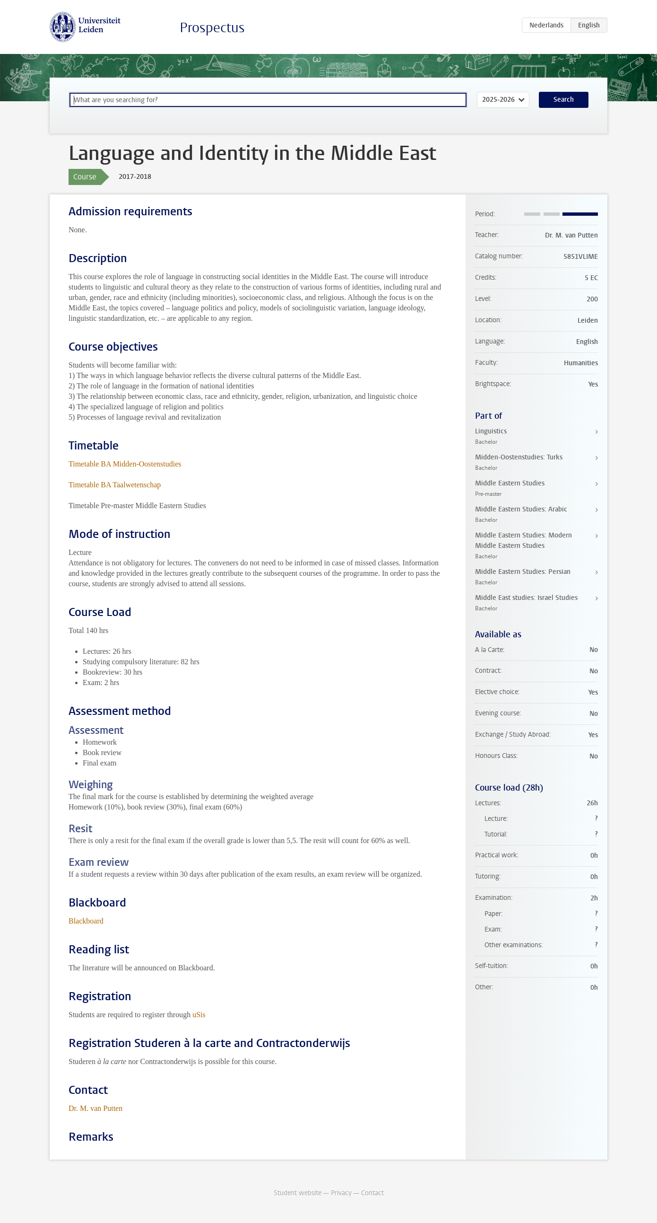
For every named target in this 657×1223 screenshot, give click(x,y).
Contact (372, 1192)
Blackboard (86, 921)
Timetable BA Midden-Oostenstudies (125, 464)
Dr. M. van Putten (95, 1108)
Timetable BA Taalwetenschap (115, 485)
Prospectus (212, 27)
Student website (297, 1192)
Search (563, 99)
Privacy (341, 1192)
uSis (199, 1015)
